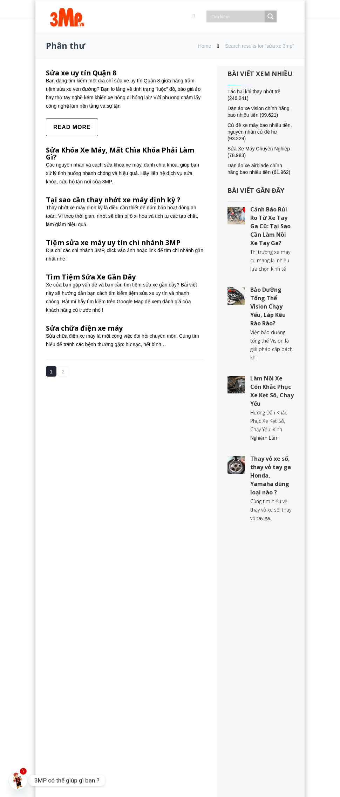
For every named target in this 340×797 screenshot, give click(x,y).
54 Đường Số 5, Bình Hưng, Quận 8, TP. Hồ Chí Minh (103, 610)
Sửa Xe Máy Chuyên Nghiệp (258, 148)
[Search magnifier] (271, 16)
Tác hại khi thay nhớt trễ (253, 91)
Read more (72, 127)
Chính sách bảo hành (199, 679)
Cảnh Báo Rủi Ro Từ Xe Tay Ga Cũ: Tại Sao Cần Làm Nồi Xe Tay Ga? (270, 226)
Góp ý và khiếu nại (195, 688)
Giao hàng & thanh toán (202, 663)
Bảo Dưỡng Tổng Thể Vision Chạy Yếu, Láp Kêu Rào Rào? (268, 306)
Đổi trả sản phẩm (194, 671)
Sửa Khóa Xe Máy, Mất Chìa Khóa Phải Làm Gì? (122, 153)
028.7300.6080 (87, 719)
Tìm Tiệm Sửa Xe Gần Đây (91, 277)
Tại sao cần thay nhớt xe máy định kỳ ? (115, 199)
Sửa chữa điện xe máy (85, 328)
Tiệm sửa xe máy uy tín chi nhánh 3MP (115, 242)
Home (204, 46)
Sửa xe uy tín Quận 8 (82, 72)
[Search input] (237, 16)
